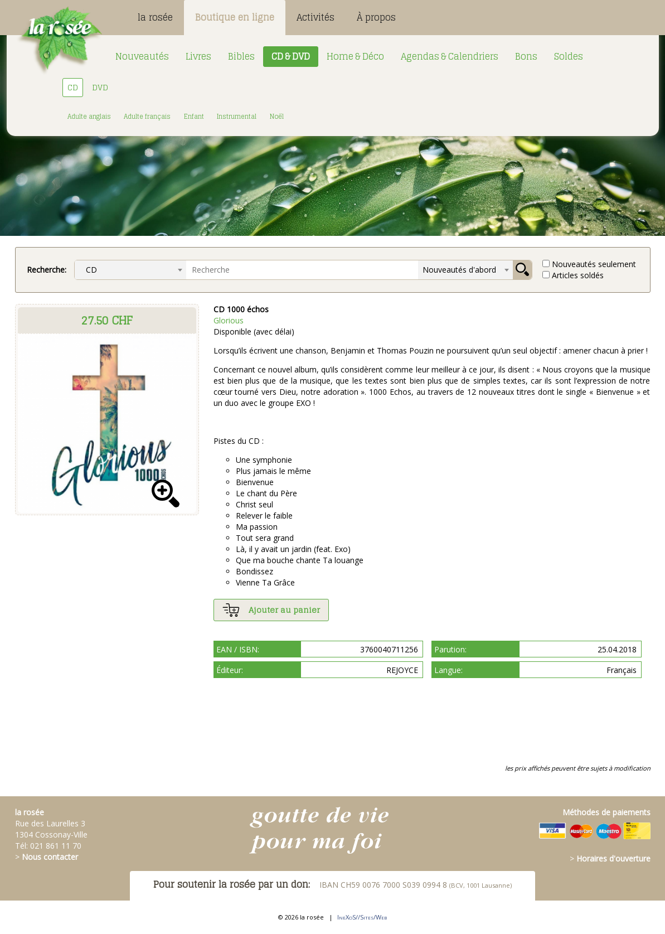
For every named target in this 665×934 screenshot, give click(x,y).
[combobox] (130, 269)
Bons (526, 56)
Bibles (241, 56)
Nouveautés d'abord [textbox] (459, 269)
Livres (198, 56)
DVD (100, 87)
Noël (277, 116)
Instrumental (236, 116)
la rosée (155, 17)
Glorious (228, 320)
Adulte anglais (89, 116)
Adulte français (147, 116)
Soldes (568, 56)
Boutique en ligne (234, 17)
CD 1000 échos (241, 309)
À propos (376, 17)
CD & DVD (290, 56)
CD (72, 87)
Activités (315, 17)
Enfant (194, 116)
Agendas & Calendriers (449, 56)
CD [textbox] (88, 269)
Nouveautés (142, 56)
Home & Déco (355, 56)
